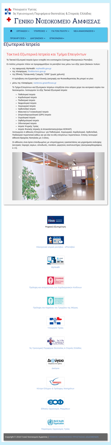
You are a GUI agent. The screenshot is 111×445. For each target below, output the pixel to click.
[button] (19, 176)
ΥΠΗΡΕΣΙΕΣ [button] (40, 31)
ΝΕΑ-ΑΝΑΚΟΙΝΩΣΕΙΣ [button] (84, 31)
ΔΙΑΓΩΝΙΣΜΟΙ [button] (37, 38)
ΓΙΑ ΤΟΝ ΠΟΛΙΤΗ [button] (60, 31)
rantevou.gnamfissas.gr (44, 83)
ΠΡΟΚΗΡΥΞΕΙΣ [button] (18, 38)
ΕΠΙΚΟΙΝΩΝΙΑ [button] (57, 38)
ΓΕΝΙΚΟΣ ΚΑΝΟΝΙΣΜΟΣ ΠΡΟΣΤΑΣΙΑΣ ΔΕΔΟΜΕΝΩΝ (74, 437)
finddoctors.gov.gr (36, 71)
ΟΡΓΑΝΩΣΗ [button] (22, 31)
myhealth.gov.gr (43, 68)
